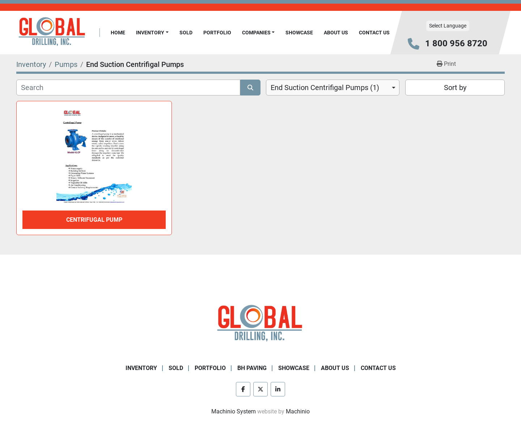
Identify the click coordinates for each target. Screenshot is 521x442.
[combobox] (332, 87)
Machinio (298, 411)
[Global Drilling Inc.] (260, 323)
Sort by (455, 87)
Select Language (447, 26)
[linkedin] (278, 389)
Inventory (150, 32)
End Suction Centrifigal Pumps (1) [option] (325, 87)
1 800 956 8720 (456, 43)
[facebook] (243, 389)
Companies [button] (256, 32)
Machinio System (233, 411)
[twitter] (260, 389)
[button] (152, 33)
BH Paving (252, 368)
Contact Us (374, 32)
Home (118, 32)
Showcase (299, 32)
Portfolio (217, 32)
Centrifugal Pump (94, 219)
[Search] (128, 87)
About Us (336, 32)
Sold (185, 32)
